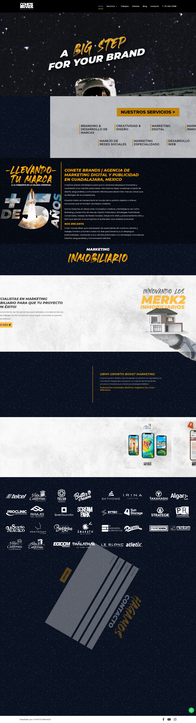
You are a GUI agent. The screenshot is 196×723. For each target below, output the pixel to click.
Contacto (154, 6)
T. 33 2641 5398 (169, 6)
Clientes (136, 6)
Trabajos (125, 6)
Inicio (100, 6)
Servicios (110, 6)
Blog (145, 6)
